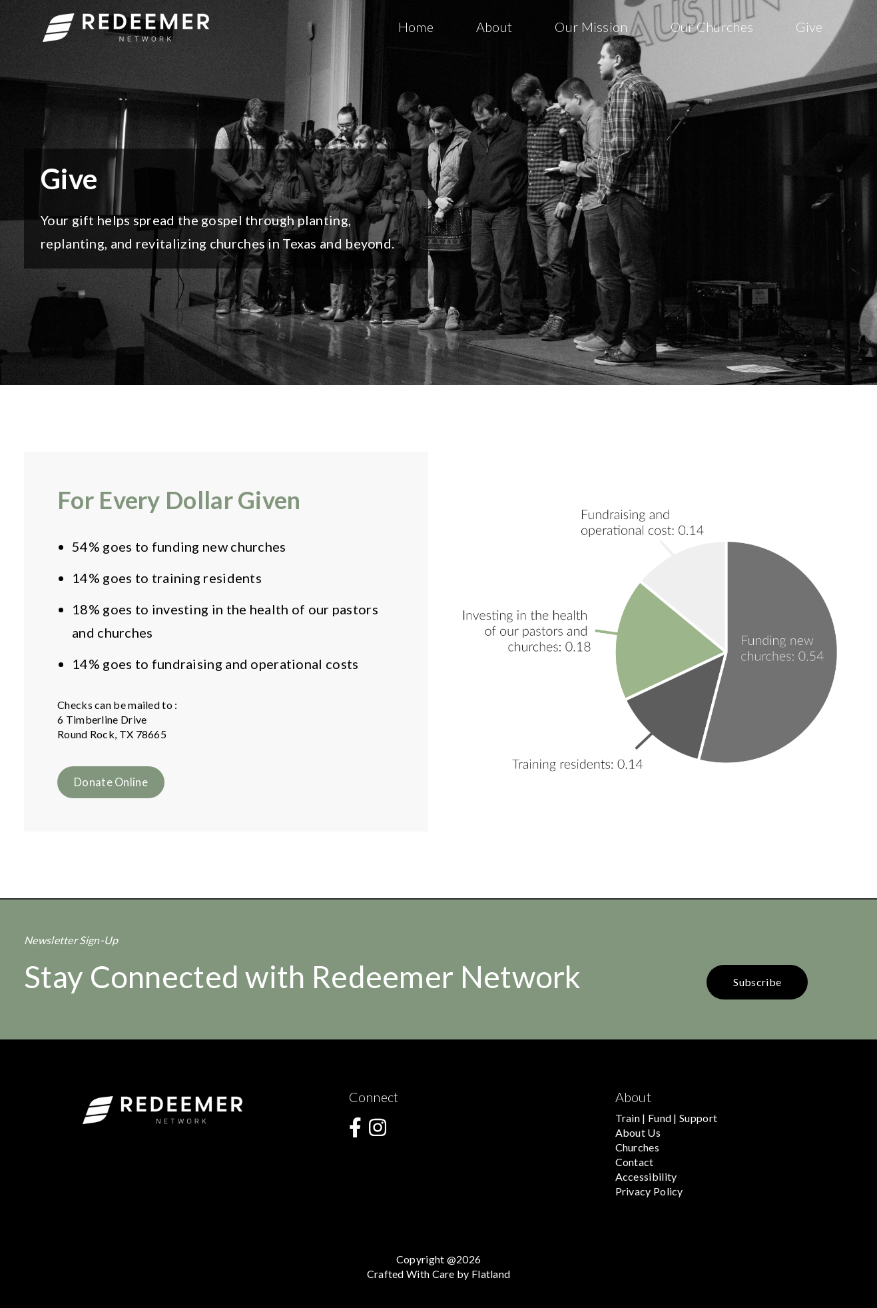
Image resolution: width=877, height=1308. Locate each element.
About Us (638, 1132)
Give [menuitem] (809, 27)
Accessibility (646, 1176)
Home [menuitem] (416, 27)
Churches (637, 1147)
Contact (634, 1161)
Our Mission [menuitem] (591, 27)
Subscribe (757, 982)
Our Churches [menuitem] (712, 27)
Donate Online (111, 782)
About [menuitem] (494, 27)
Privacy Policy (649, 1191)
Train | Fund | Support (666, 1117)
